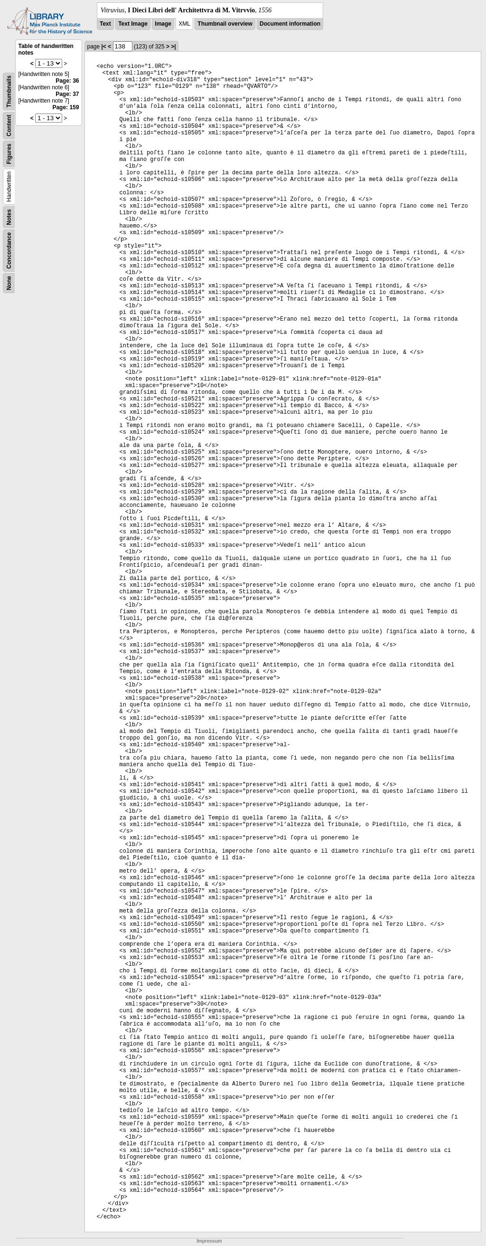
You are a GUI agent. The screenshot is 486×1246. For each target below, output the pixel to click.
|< (104, 46)
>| (173, 46)
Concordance (9, 250)
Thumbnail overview (224, 23)
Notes (9, 217)
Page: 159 (65, 107)
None (9, 283)
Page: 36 (67, 80)
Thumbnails (9, 91)
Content (9, 125)
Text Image (133, 23)
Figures (9, 153)
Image (163, 23)
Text (105, 23)
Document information (290, 23)
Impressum (209, 1241)
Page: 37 (67, 94)
